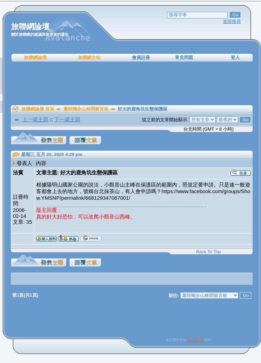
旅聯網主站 (89, 57)
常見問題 (184, 57)
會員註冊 (141, 57)
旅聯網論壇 (35, 57)
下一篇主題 (67, 119)
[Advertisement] (132, 83)
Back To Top (208, 251)
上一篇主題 (35, 119)
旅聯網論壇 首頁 (37, 109)
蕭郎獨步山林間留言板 (86, 109)
